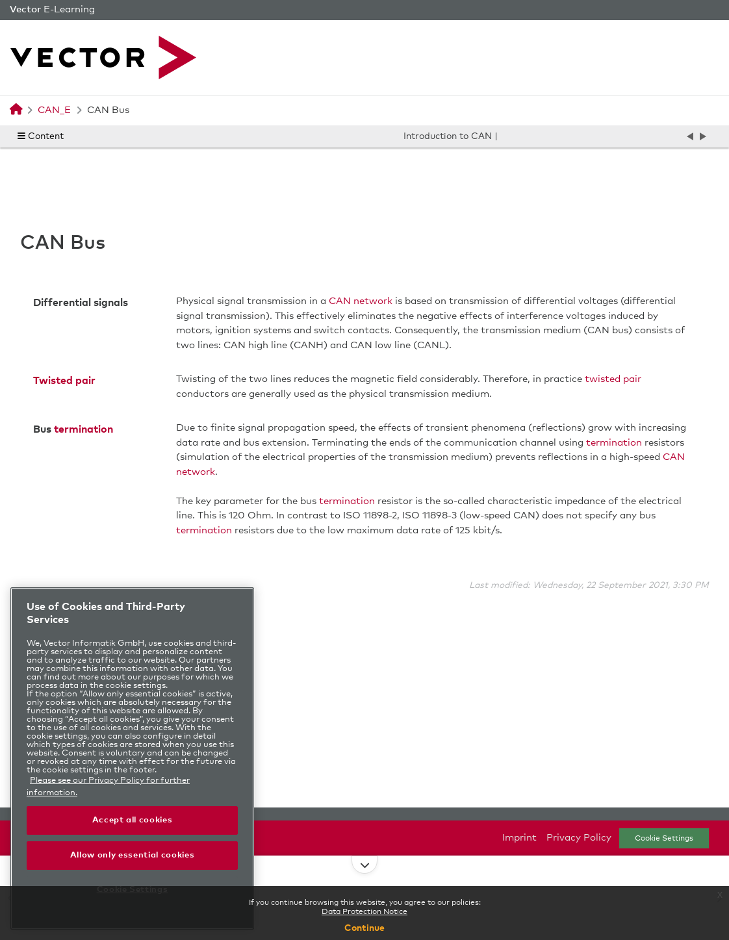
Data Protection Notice (364, 912)
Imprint (519, 838)
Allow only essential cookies (132, 855)
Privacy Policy (578, 838)
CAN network (360, 301)
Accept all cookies (132, 820)
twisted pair (613, 379)
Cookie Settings (664, 839)
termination (83, 429)
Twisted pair (64, 380)
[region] (132, 758)
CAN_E (54, 110)
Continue (364, 928)
